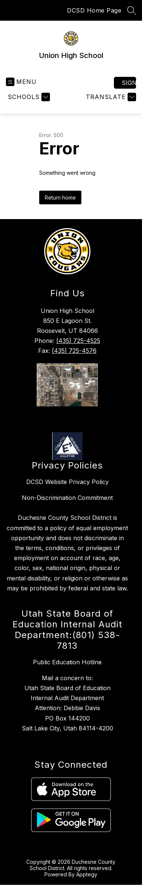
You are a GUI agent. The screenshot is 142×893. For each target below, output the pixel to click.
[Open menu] (21, 81)
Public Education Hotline (67, 662)
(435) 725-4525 (78, 340)
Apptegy (86, 874)
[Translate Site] (110, 97)
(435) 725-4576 (74, 350)
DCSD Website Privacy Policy (67, 481)
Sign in (129, 82)
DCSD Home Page (94, 10)
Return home (60, 197)
